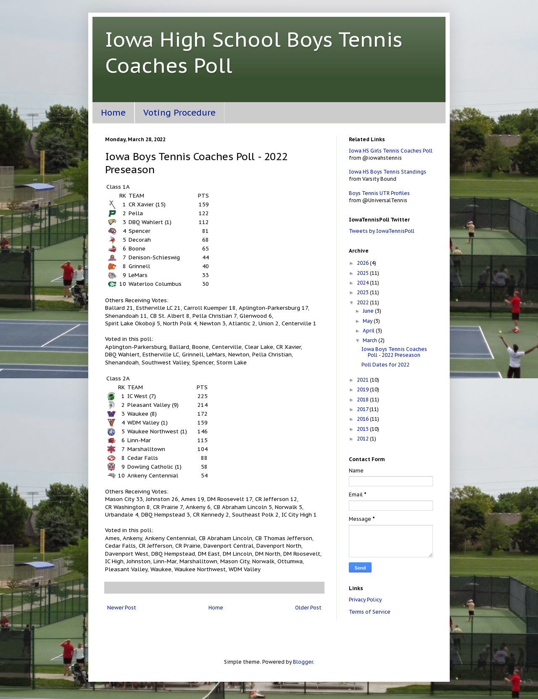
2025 (363, 273)
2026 (363, 263)
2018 (363, 399)
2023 (363, 292)
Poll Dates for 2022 (385, 364)
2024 (363, 283)
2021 (363, 380)
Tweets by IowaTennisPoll (381, 231)
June (369, 311)
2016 (363, 419)
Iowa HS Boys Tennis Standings (387, 172)
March (370, 340)
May (368, 321)
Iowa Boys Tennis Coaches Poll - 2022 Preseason (394, 352)
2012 (363, 438)
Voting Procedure (179, 112)
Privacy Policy (365, 599)
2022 (363, 302)
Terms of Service (369, 612)
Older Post (308, 607)
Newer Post (121, 607)
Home (113, 112)
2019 (363, 389)
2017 (363, 409)
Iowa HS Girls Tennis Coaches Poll (391, 151)
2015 (363, 429)
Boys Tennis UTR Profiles (379, 193)
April (369, 330)
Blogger (303, 662)
